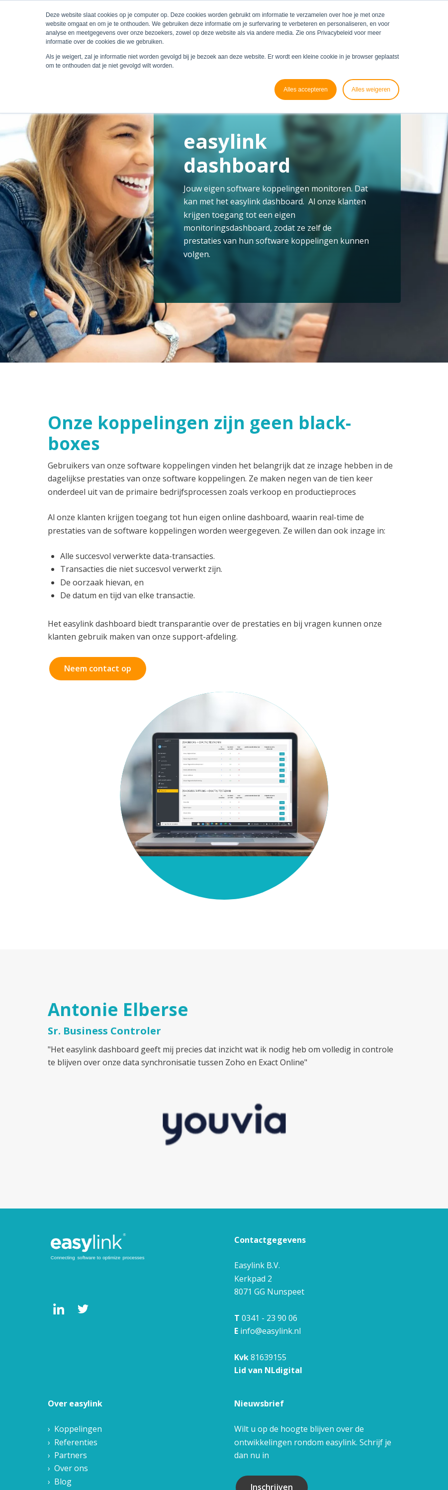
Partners (70, 1455)
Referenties (75, 1442)
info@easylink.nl (270, 1330)
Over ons (71, 1468)
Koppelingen (78, 1428)
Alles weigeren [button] (371, 89)
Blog (63, 1481)
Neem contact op (97, 668)
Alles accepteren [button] (305, 89)
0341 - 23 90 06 (269, 1317)
